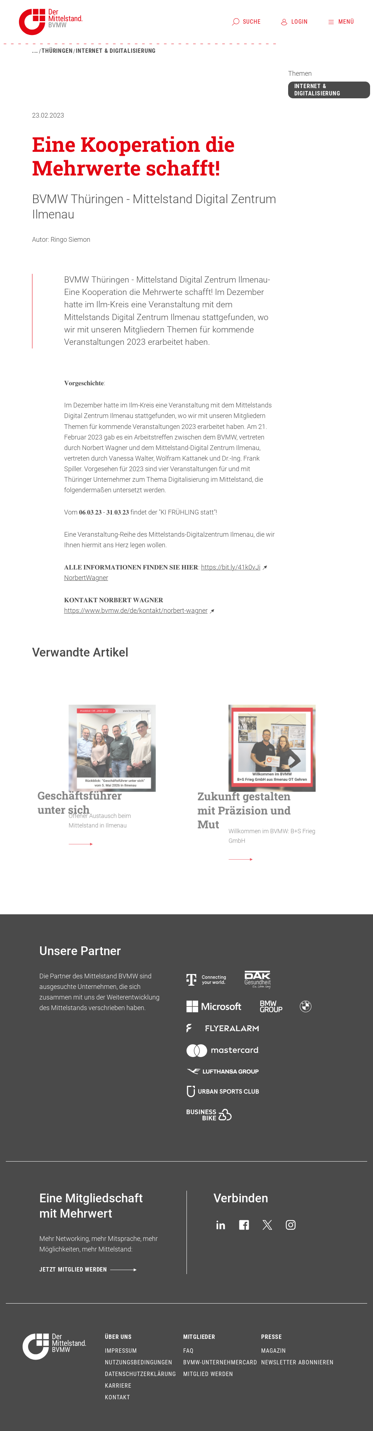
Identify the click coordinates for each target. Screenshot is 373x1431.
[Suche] (246, 21)
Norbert (75, 578)
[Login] (294, 21)
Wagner (97, 578)
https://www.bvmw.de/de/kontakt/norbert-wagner (140, 610)
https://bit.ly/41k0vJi (235, 567)
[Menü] (340, 21)
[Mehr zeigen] (35, 51)
